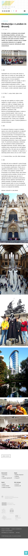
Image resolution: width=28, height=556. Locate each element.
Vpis (2, 476)
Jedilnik (16, 476)
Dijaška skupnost (18, 474)
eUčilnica (17, 485)
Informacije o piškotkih (7, 532)
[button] (26, 553)
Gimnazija (4, 474)
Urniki (16, 484)
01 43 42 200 (6, 11)
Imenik (3, 484)
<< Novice (4, 21)
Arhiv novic (6, 456)
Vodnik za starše (5, 487)
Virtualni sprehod (6, 478)
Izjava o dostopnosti (7, 530)
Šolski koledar (5, 485)
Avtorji (18, 532)
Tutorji (16, 478)
